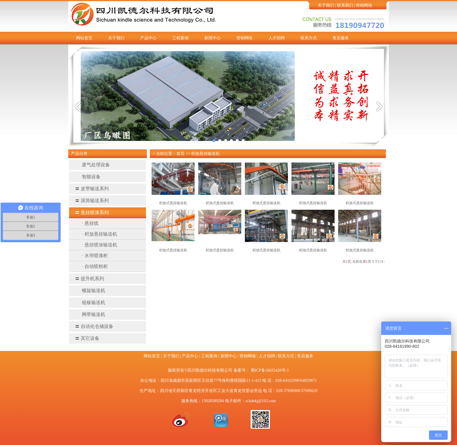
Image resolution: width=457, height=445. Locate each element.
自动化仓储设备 (94, 326)
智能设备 (88, 176)
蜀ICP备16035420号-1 (270, 370)
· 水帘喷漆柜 (95, 255)
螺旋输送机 (90, 290)
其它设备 (87, 338)
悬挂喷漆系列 (92, 212)
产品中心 (148, 38)
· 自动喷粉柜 (95, 266)
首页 (180, 153)
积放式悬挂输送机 (173, 203)
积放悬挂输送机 (205, 153)
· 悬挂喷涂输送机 (99, 244)
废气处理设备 (92, 164)
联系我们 (345, 5)
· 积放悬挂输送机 (99, 234)
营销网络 (364, 5)
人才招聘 (276, 38)
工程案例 (180, 38)
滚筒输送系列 (92, 200)
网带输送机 (90, 314)
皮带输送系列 (92, 188)
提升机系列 (89, 278)
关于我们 (326, 5)
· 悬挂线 (90, 223)
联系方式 (308, 38)
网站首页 (84, 38)
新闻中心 (212, 38)
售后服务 (341, 38)
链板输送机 (90, 302)
